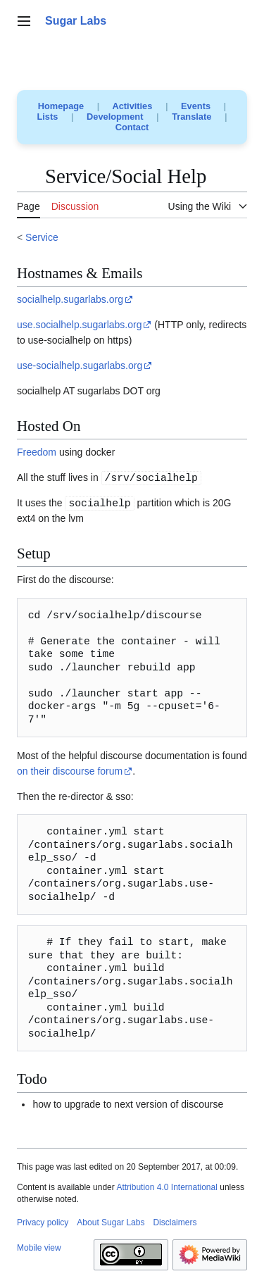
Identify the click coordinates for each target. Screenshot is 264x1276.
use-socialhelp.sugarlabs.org (79, 365)
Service (41, 237)
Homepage (61, 106)
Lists (47, 116)
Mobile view (39, 1248)
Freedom (36, 452)
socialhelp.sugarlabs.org (70, 299)
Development (115, 116)
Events (195, 106)
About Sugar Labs (110, 1222)
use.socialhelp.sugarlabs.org (79, 324)
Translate (191, 116)
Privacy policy (42, 1222)
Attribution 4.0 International (166, 1187)
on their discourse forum (69, 771)
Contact (132, 127)
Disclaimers (174, 1222)
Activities (132, 106)
